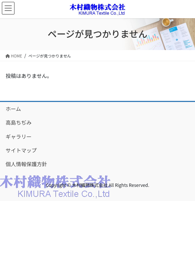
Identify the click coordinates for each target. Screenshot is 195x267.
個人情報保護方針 (26, 164)
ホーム (13, 108)
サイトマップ (21, 150)
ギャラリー (19, 136)
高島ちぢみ (19, 122)
